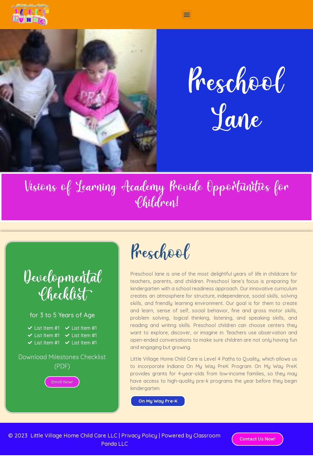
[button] (187, 14)
